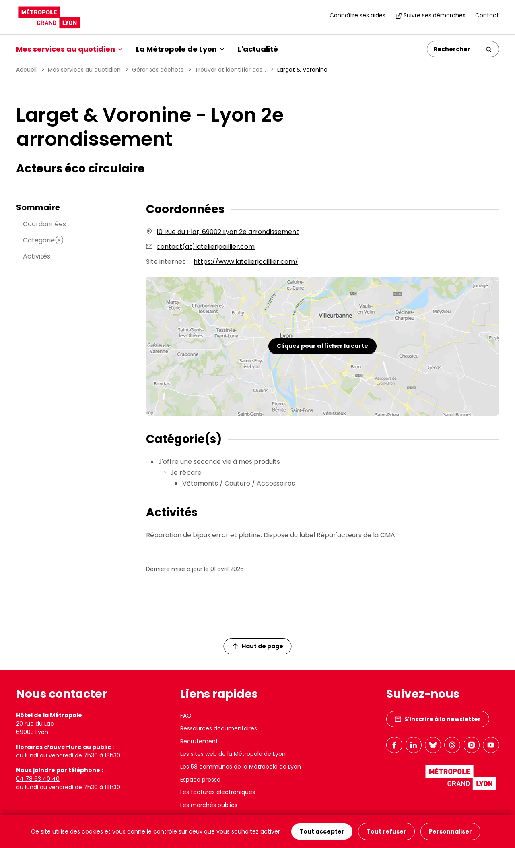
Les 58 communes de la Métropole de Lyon (240, 767)
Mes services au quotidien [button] (69, 49)
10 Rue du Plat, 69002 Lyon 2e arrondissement (228, 231)
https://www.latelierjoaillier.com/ (246, 261)
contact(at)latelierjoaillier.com (206, 246)
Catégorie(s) (43, 240)
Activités (36, 256)
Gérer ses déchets (157, 70)
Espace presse (200, 780)
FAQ (186, 715)
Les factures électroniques (217, 792)
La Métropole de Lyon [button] (180, 49)
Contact (487, 15)
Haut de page (258, 646)
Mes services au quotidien (84, 70)
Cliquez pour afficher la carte (322, 346)
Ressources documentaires (218, 728)
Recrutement (199, 741)
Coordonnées (44, 224)
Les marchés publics (208, 805)
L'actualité (258, 49)
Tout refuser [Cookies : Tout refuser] (386, 831)
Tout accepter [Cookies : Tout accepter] (321, 831)
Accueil (26, 70)
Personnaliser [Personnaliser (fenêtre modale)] (450, 831)
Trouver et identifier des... (230, 70)
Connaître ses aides (357, 15)
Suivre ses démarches (430, 15)
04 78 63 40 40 (38, 779)
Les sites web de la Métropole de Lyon (233, 754)
